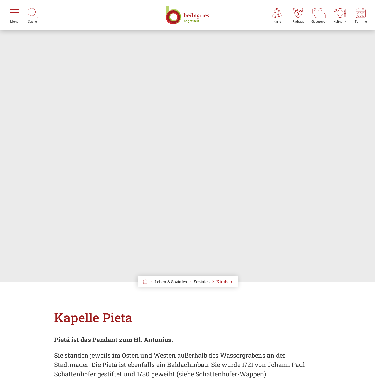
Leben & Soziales (171, 281)
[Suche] (32, 15)
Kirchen (224, 281)
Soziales (202, 281)
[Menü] (14, 15)
